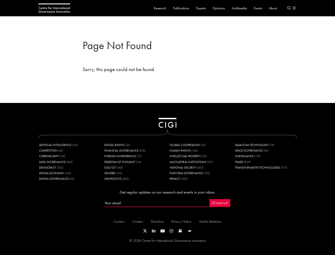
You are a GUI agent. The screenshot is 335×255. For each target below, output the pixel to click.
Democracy (47, 168)
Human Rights (180, 151)
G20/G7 (110, 168)
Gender (109, 173)
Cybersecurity (49, 156)
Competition (48, 151)
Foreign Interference (120, 156)
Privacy (175, 179)
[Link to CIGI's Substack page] (180, 231)
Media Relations (210, 221)
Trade (239, 162)
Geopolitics (112, 179)
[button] (288, 8)
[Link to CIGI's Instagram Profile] (171, 231)
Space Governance (249, 151)
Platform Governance (186, 173)
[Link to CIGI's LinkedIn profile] (153, 231)
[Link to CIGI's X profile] (145, 231)
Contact (119, 221)
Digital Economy (51, 173)
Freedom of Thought (119, 162)
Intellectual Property (185, 156)
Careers (137, 221)
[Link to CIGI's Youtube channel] (162, 231)
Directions (157, 221)
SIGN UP (220, 203)
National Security (183, 168)
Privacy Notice (181, 221)
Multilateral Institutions (188, 162)
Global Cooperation (185, 145)
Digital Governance (54, 179)
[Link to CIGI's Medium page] (190, 231)
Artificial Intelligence (55, 145)
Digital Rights (114, 145)
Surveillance (244, 156)
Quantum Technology (252, 145)
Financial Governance (121, 151)
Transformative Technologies (257, 168)
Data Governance (52, 162)
